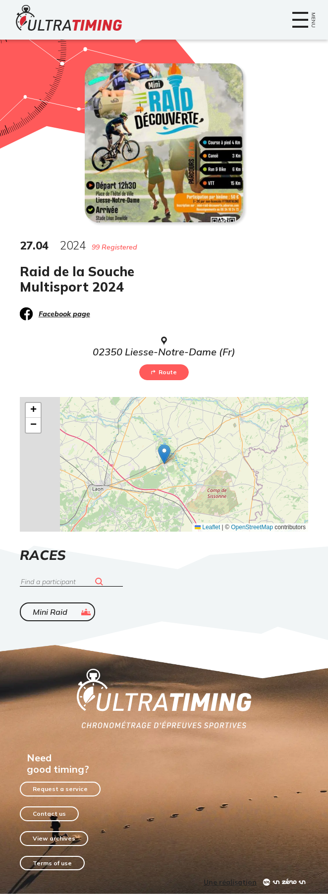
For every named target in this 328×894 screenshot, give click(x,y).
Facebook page (64, 314)
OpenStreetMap (252, 527)
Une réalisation (230, 882)
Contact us (49, 813)
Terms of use (52, 863)
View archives (54, 838)
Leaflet (207, 527)
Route (164, 372)
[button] (164, 454)
